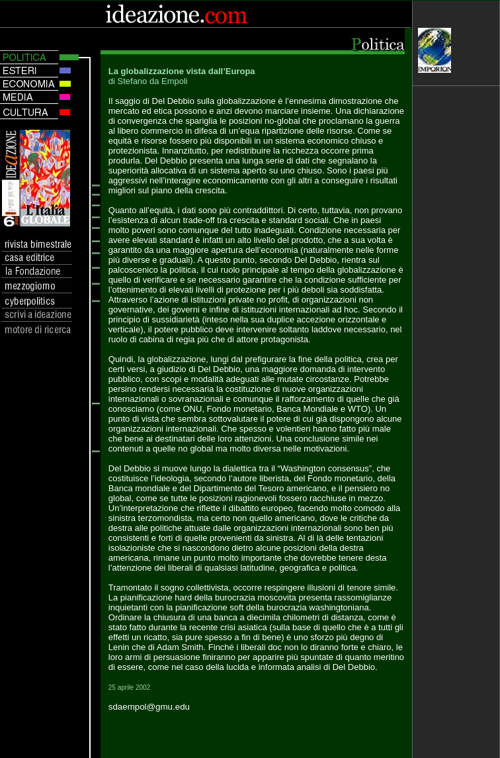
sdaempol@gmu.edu (149, 707)
